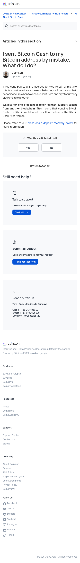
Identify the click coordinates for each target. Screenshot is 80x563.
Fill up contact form (25, 261)
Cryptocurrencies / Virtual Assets (50, 13)
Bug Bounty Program (14, 476)
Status (6, 443)
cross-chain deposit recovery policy (50, 123)
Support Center (11, 435)
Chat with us (21, 212)
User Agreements (12, 480)
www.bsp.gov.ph (38, 353)
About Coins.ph (11, 464)
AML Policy (8, 472)
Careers (7, 468)
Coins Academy (11, 414)
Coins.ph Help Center (14, 13)
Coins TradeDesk (12, 386)
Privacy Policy (10, 484)
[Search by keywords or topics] (40, 26)
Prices (6, 406)
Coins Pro (8, 381)
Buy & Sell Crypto (12, 373)
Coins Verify (9, 488)
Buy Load (7, 377)
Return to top (40, 166)
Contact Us (9, 439)
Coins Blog (8, 410)
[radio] (28, 147)
